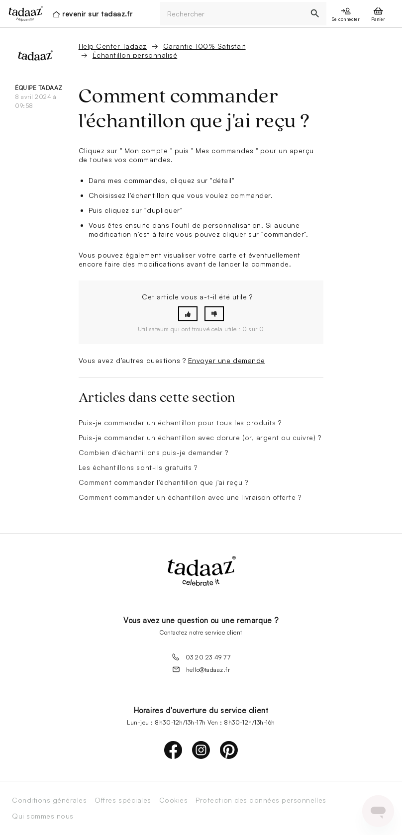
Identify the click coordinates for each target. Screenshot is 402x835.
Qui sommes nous (43, 816)
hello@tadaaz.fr (201, 669)
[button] (188, 314)
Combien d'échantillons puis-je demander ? (153, 452)
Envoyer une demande (226, 360)
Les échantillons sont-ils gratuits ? (138, 467)
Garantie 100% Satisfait (204, 46)
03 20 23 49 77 (201, 657)
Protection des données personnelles (261, 800)
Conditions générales (49, 800)
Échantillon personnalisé (135, 55)
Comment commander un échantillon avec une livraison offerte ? (190, 497)
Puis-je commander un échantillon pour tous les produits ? (180, 422)
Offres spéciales (123, 800)
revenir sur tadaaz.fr (97, 13)
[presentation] (23, 13)
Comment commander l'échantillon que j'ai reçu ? (163, 482)
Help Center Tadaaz (113, 46)
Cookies (173, 800)
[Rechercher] (231, 13)
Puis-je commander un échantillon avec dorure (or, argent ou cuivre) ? (200, 437)
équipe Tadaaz (39, 88)
